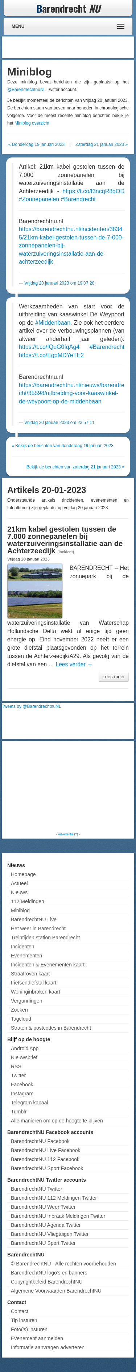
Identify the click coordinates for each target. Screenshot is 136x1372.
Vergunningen (26, 1001)
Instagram (22, 1093)
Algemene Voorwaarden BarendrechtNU (56, 1291)
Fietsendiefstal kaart (33, 983)
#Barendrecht (78, 199)
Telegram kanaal (29, 1102)
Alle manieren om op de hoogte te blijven (57, 1121)
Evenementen (26, 955)
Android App (24, 1048)
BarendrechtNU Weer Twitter (43, 1207)
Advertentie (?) (68, 834)
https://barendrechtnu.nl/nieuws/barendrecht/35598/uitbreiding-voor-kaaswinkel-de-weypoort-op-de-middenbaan (71, 393)
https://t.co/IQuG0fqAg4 (49, 347)
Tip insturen (24, 1320)
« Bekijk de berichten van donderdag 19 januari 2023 (63, 445)
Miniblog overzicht (32, 123)
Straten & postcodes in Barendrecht (51, 1028)
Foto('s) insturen (29, 1329)
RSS (16, 1066)
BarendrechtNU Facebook (40, 1141)
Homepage (23, 874)
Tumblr (18, 1112)
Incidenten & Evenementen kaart (48, 965)
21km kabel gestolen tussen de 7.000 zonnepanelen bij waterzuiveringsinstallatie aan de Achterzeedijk (65, 540)
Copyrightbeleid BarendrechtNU (47, 1282)
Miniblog (20, 910)
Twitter (18, 1075)
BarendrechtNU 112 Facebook (45, 1159)
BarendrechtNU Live (34, 919)
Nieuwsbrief (24, 1057)
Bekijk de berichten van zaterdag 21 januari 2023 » (75, 466)
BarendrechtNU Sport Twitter (43, 1243)
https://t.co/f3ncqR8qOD (93, 191)
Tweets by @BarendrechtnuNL (31, 706)
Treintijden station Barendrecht (45, 937)
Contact (19, 1311)
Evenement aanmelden (37, 1338)
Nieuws (19, 892)
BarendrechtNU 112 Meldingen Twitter (54, 1198)
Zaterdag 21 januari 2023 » (101, 144)
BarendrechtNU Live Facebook (45, 1150)
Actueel (19, 883)
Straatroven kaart (30, 974)
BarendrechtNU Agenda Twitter (46, 1225)
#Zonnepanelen (39, 199)
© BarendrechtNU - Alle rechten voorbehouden (63, 1264)
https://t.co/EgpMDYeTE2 (51, 355)
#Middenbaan (52, 323)
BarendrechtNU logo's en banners (49, 1273)
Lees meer (114, 676)
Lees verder (74, 664)
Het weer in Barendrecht (38, 928)
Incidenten (22, 946)
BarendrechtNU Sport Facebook (47, 1168)
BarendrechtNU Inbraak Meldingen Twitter (58, 1216)
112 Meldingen (27, 901)
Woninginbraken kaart (35, 992)
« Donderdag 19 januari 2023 (36, 144)
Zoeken (19, 1010)
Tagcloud (21, 1019)
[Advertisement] (74, 47)
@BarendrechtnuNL (26, 89)
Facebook (22, 1084)
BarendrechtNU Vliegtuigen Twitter (50, 1234)
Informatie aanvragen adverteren (48, 1347)
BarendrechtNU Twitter (36, 1189)
